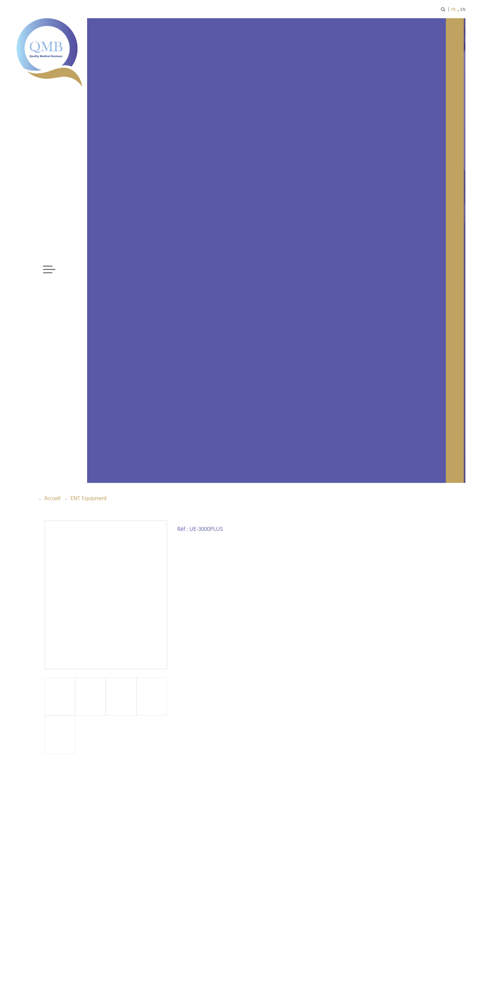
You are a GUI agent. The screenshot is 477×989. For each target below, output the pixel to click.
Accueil (52, 498)
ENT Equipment (89, 498)
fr (453, 9)
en (462, 9)
